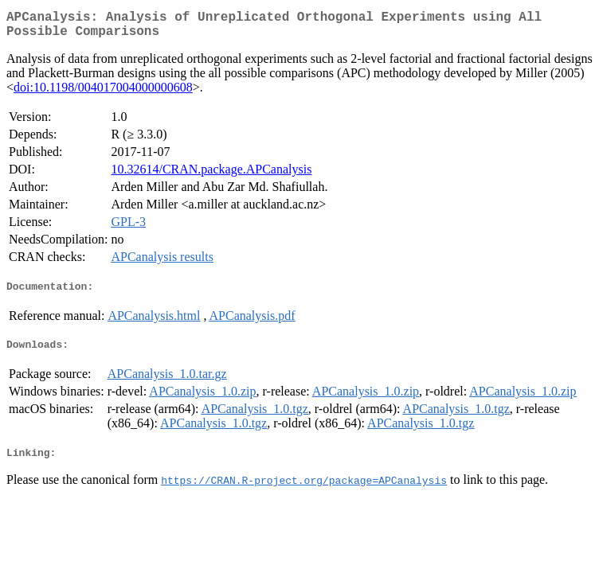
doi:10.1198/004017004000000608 (103, 93)
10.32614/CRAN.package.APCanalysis (211, 175)
